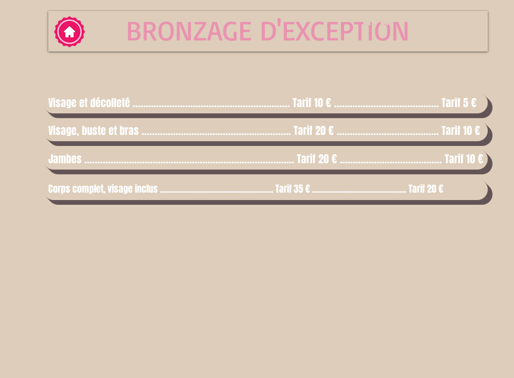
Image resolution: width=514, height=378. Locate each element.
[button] (265, 102)
